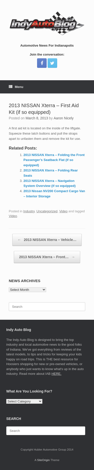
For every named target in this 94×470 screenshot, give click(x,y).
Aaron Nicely (63, 118)
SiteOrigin (43, 460)
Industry (29, 211)
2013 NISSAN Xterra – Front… (47, 257)
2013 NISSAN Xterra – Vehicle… (47, 239)
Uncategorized (46, 211)
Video (63, 211)
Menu (16, 87)
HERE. (56, 374)
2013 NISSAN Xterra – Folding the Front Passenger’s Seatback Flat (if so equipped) (54, 160)
